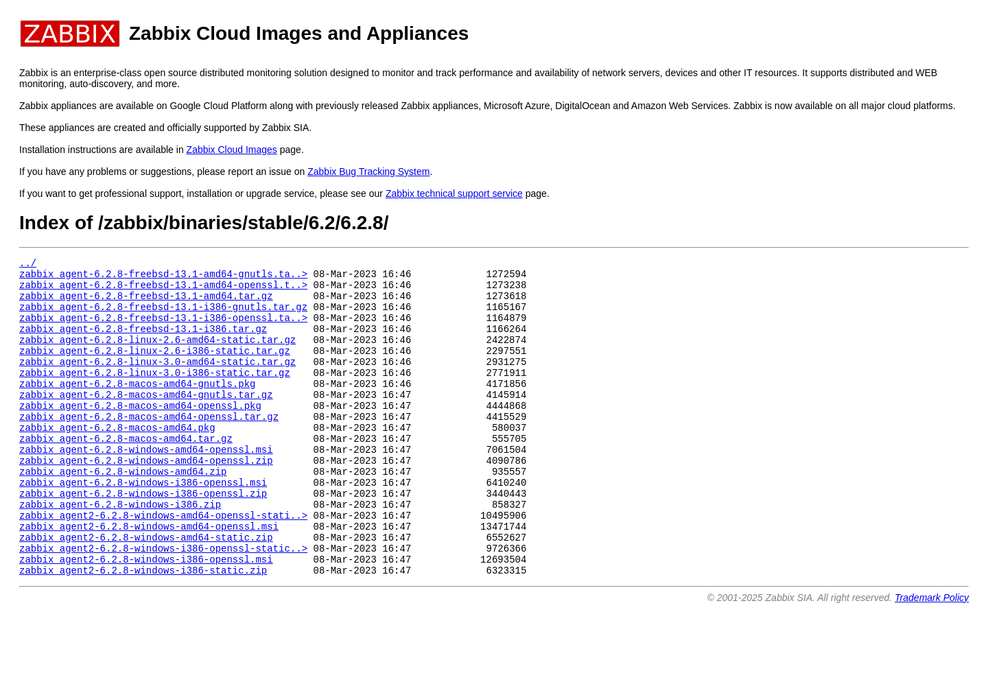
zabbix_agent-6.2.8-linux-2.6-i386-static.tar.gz (154, 368)
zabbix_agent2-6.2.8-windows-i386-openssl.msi (146, 616)
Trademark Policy (932, 657)
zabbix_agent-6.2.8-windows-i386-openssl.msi (143, 525)
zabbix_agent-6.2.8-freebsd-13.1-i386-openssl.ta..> (163, 329)
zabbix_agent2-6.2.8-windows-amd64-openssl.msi (149, 577)
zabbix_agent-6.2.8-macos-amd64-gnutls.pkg (137, 407)
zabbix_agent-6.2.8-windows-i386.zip (120, 551)
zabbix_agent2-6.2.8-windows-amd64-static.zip (146, 590)
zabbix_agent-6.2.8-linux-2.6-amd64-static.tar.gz (157, 355)
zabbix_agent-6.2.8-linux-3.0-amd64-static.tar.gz (157, 381)
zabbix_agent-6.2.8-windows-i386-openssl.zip (143, 538)
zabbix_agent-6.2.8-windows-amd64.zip (122, 512)
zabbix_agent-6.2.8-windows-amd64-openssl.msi (146, 486)
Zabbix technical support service (454, 193)
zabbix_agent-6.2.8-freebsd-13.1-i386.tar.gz (143, 342)
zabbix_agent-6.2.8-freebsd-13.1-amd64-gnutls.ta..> (163, 277)
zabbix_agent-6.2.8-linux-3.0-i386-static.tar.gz (154, 394)
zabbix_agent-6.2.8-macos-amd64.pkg (117, 460)
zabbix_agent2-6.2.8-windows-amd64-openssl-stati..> (163, 564)
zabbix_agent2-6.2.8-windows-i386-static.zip (143, 629)
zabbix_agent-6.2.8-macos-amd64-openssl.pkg (140, 433)
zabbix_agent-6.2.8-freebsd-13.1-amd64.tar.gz (146, 303)
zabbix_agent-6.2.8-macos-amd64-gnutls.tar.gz (146, 420)
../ (27, 264)
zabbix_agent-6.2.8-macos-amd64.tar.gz (126, 473)
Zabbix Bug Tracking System (368, 171)
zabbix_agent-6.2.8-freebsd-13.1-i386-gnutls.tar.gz (163, 316)
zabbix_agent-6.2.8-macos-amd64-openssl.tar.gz (149, 447)
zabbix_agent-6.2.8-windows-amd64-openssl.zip (146, 499)
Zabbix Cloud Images (232, 149)
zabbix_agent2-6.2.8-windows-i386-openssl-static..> (163, 603)
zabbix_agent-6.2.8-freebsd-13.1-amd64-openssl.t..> (163, 290)
